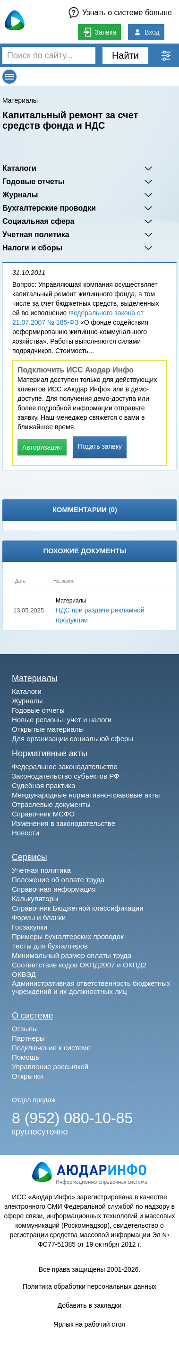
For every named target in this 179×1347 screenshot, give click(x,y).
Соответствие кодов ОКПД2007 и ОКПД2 (79, 965)
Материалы (20, 100)
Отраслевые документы (51, 804)
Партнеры (28, 1038)
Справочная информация (54, 889)
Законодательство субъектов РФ (65, 776)
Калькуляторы (35, 899)
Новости (25, 833)
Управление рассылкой (50, 1067)
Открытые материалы (48, 729)
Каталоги (19, 168)
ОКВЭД (24, 974)
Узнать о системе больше (127, 13)
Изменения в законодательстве (63, 823)
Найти (125, 55)
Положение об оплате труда (58, 880)
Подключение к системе (51, 1048)
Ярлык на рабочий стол (90, 1324)
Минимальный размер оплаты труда (71, 955)
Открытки (27, 1076)
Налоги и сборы (32, 248)
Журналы (20, 195)
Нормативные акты (49, 753)
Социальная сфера (38, 221)
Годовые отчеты (33, 181)
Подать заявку (100, 446)
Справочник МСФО (43, 814)
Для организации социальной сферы (72, 739)
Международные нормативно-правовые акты (86, 795)
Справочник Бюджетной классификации (78, 908)
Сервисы (29, 857)
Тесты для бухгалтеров (50, 946)
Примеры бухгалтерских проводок (68, 936)
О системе (32, 1015)
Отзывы (25, 1029)
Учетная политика (35, 234)
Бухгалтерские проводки (49, 208)
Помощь (25, 1057)
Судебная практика (43, 785)
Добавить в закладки (90, 1305)
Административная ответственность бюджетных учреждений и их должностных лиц (91, 987)
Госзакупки (29, 927)
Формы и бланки (39, 917)
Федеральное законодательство (65, 766)
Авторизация (42, 447)
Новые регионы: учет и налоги (61, 720)
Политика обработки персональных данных (89, 1286)
